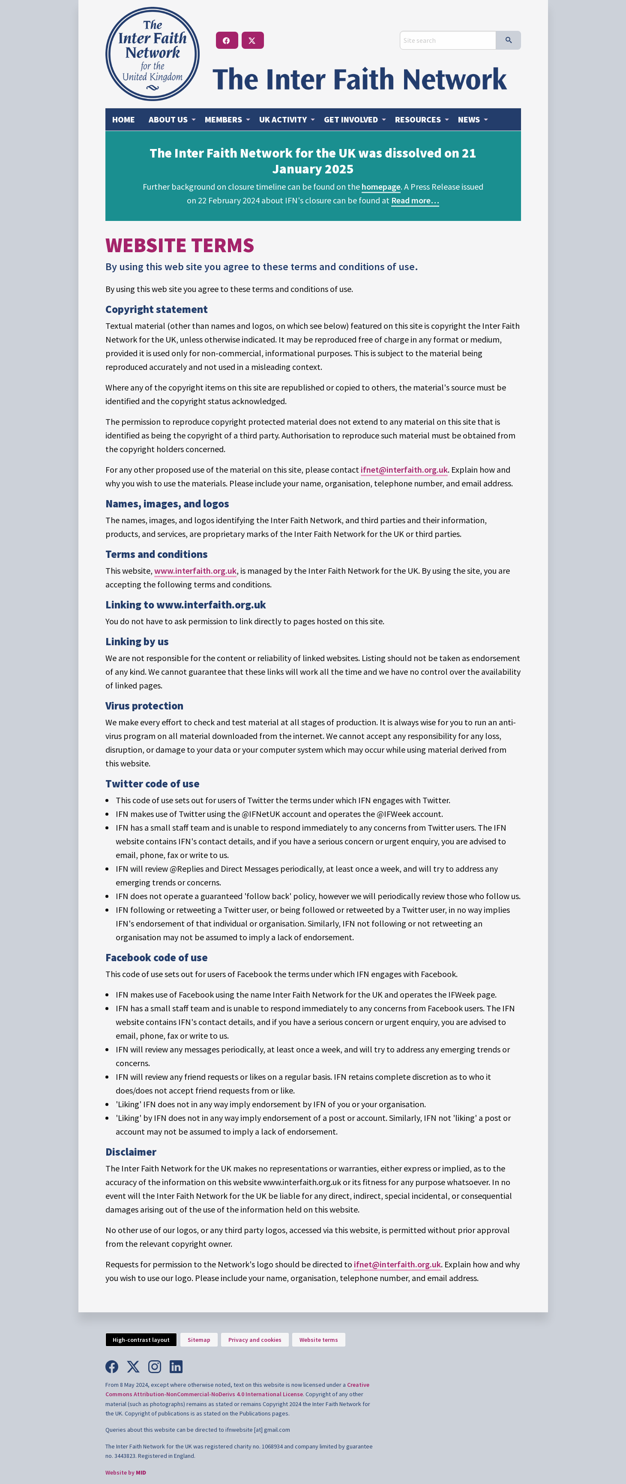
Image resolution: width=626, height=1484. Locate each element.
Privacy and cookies (255, 1340)
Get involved (351, 119)
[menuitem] (123, 119)
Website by (125, 1472)
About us (168, 119)
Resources (418, 119)
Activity (283, 119)
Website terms (319, 1340)
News (469, 119)
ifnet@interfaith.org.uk (404, 469)
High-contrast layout (141, 1340)
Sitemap (199, 1340)
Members (223, 119)
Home (123, 119)
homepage (381, 186)
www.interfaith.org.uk (195, 570)
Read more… (415, 200)
